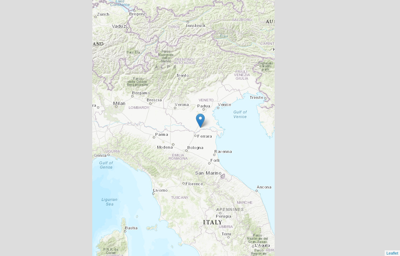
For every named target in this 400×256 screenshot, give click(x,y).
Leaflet (392, 253)
